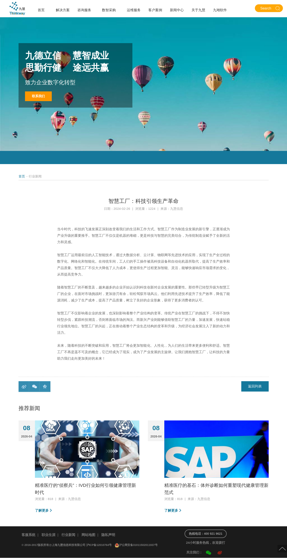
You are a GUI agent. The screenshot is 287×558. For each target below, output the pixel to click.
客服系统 (28, 535)
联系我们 (38, 96)
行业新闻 (68, 535)
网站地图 (88, 535)
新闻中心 (177, 10)
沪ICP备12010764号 (99, 545)
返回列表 (255, 386)
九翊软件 (220, 10)
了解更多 (42, 510)
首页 (41, 10)
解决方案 (63, 10)
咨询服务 (84, 10)
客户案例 (155, 10)
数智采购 (109, 10)
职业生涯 (48, 535)
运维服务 (134, 10)
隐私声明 (108, 535)
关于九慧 (198, 10)
